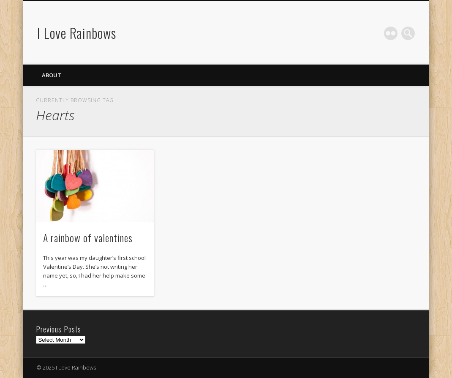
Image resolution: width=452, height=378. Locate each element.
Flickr (391, 33)
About (51, 75)
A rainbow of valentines (88, 237)
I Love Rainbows (76, 33)
